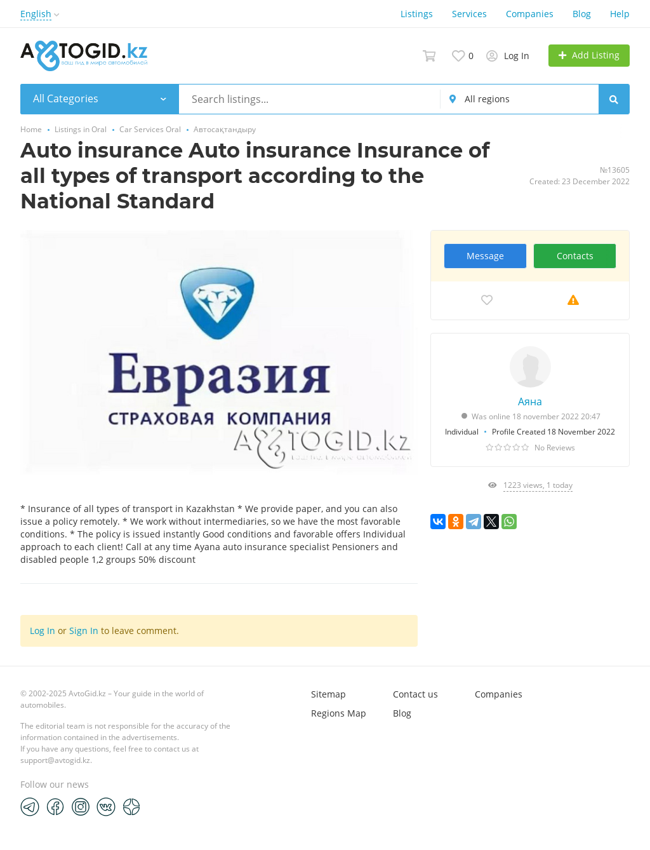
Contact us (415, 694)
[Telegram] (29, 806)
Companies (530, 14)
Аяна (530, 401)
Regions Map (338, 713)
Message (485, 256)
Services (469, 14)
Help (620, 14)
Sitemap (328, 694)
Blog (582, 14)
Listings (417, 14)
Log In (42, 630)
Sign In (83, 630)
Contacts (575, 256)
